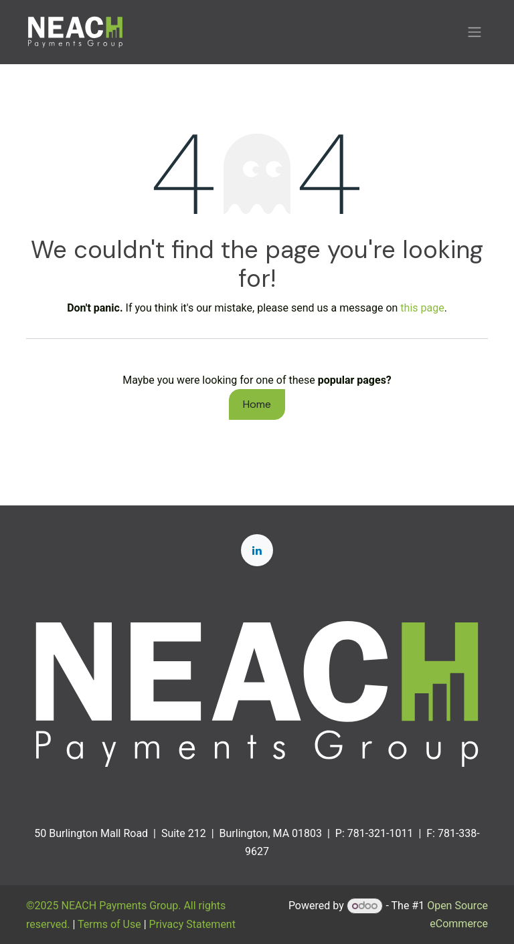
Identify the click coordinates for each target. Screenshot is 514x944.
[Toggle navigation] (474, 32)
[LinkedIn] (257, 550)
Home (257, 404)
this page (422, 308)
